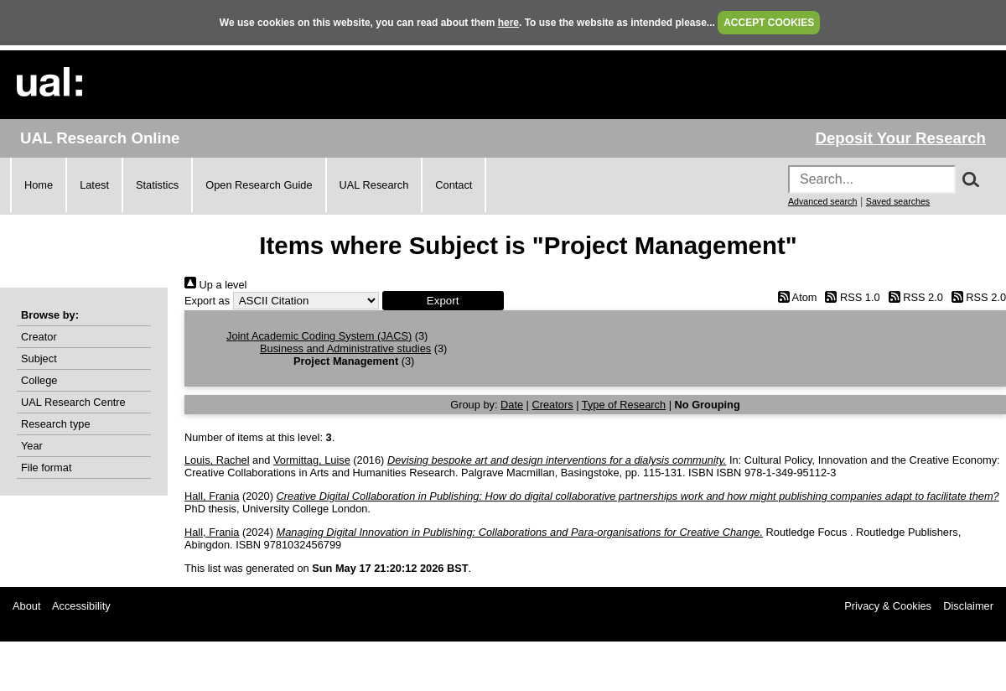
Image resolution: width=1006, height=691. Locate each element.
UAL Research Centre (73, 402)
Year (32, 445)
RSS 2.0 (913, 297)
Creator (39, 336)
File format (46, 467)
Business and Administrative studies (345, 348)
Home (38, 185)
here (508, 23)
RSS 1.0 (850, 297)
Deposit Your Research (900, 138)
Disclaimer (968, 606)
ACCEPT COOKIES (768, 23)
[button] (443, 300)
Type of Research (624, 404)
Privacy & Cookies (887, 606)
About (26, 606)
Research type (56, 424)
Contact (453, 185)
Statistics (157, 185)
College (39, 380)
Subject (39, 358)
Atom (794, 297)
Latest (94, 185)
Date (511, 404)
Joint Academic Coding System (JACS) (319, 336)
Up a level (215, 284)
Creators (552, 404)
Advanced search (822, 201)
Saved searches (898, 201)
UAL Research (374, 185)
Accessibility (81, 606)
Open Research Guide (258, 185)
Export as (207, 300)
